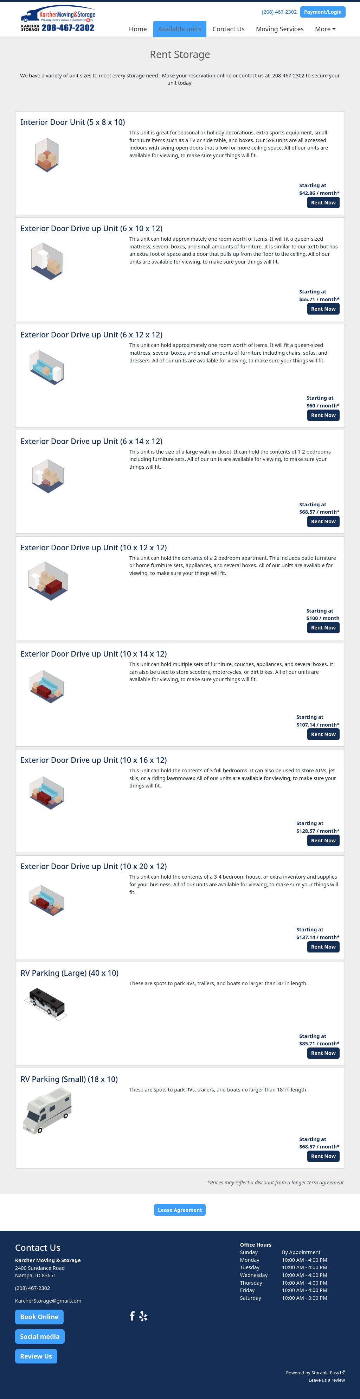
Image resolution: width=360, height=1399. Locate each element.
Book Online (39, 1316)
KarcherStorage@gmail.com (48, 1300)
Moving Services (280, 29)
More (322, 29)
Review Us (36, 1356)
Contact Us (229, 29)
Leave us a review (327, 1380)
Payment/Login (323, 11)
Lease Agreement (180, 1210)
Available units (179, 29)
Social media (40, 1336)
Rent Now (323, 202)
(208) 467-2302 (279, 11)
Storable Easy (328, 1373)
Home (138, 29)
